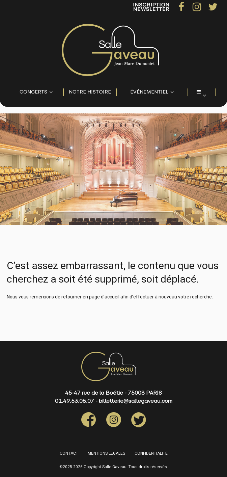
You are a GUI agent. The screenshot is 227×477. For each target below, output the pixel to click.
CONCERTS (33, 92)
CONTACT (69, 453)
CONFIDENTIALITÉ (151, 453)
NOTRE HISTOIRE (90, 92)
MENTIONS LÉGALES (106, 453)
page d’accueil (104, 296)
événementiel (149, 92)
